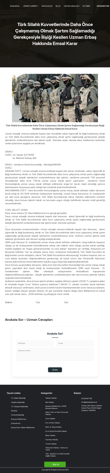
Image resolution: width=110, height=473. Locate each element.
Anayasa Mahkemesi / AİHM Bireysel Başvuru (55, 407)
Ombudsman (15, 423)
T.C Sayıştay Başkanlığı (19, 406)
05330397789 (103, 6)
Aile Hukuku (49, 402)
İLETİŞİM (86, 6)
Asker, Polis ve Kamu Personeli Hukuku (56, 413)
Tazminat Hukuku (51, 440)
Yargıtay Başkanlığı (18, 402)
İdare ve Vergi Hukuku (53, 427)
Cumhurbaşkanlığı (17, 415)
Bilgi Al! (56, 464)
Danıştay (14, 411)
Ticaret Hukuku (51, 444)
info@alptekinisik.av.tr (89, 402)
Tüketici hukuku (51, 398)
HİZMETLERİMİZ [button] (30, 6)
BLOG (58, 6)
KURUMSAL (15, 6)
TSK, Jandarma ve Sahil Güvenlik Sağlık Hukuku (57, 455)
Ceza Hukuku (50, 419)
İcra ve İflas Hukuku (52, 423)
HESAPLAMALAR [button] (71, 6)
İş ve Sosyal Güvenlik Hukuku (56, 431)
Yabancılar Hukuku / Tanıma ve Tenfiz (56, 449)
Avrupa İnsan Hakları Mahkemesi (23, 427)
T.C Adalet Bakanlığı (18, 398)
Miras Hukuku (50, 435)
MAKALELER (47, 6)
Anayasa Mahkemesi (18, 419)
